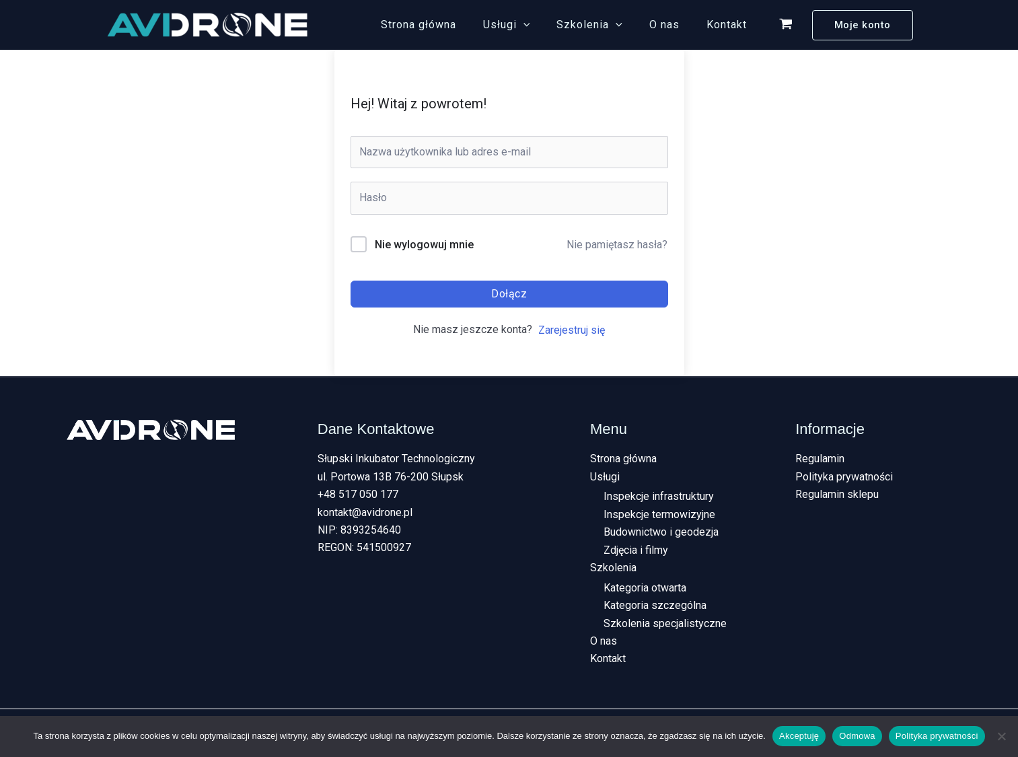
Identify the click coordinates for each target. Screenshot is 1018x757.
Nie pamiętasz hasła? (617, 244)
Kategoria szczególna (655, 606)
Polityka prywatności (844, 476)
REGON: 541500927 (364, 547)
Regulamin (819, 458)
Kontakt (729, 24)
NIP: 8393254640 (359, 530)
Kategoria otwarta (645, 588)
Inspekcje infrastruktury (659, 497)
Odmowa (857, 736)
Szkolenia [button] (603, 24)
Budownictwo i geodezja (661, 532)
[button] (542, 24)
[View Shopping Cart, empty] (786, 24)
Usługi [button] (525, 24)
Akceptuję (799, 736)
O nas (672, 24)
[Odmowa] (1001, 736)
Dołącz (509, 293)
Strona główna (442, 24)
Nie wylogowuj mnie (424, 244)
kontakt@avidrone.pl (365, 512)
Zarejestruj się (571, 330)
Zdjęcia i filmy (636, 550)
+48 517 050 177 (358, 494)
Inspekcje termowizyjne (659, 515)
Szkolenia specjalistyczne (665, 624)
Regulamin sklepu (837, 494)
